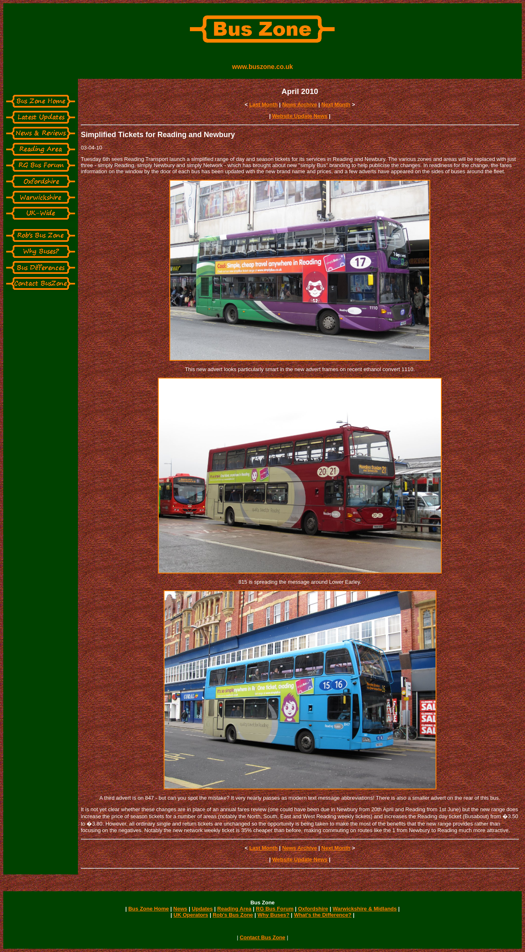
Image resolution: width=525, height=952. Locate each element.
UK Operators (190, 915)
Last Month (263, 104)
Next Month (336, 104)
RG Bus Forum (275, 909)
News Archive (299, 104)
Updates (202, 909)
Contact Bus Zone (262, 937)
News (180, 909)
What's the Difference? (323, 915)
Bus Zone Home (148, 909)
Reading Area (234, 909)
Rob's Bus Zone (232, 915)
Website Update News (300, 116)
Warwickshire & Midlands (365, 909)
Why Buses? (274, 915)
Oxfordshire (313, 909)
